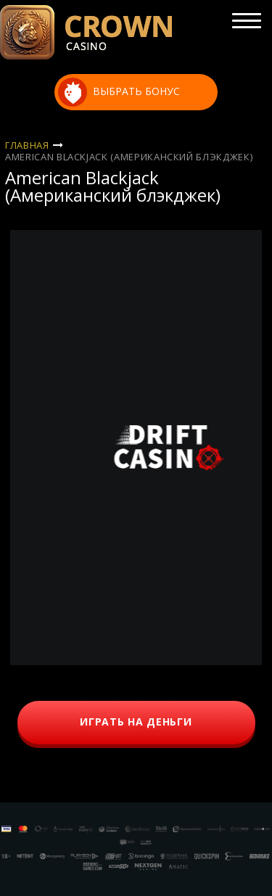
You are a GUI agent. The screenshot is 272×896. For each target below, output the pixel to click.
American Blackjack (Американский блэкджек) (128, 156)
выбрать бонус (119, 92)
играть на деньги (135, 721)
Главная (27, 145)
